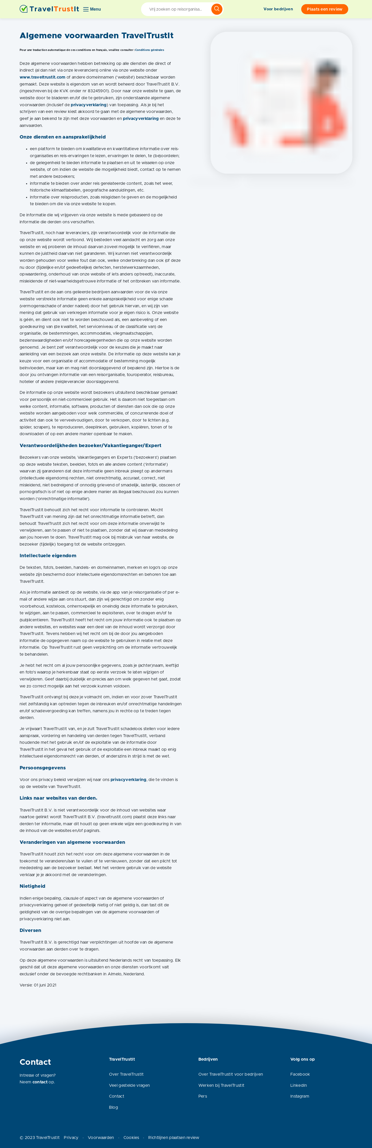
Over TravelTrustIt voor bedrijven (230, 1074)
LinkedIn (298, 1085)
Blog (113, 1107)
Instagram (299, 1096)
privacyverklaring (88, 105)
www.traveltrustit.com (43, 77)
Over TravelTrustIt (126, 1074)
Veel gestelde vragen (129, 1085)
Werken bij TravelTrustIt (221, 1085)
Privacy (71, 1138)
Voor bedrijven (278, 9)
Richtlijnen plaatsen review (173, 1138)
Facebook (300, 1074)
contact (40, 1082)
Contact (116, 1096)
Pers (202, 1096)
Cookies (131, 1138)
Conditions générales (149, 50)
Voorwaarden (101, 1138)
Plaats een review (324, 9)
